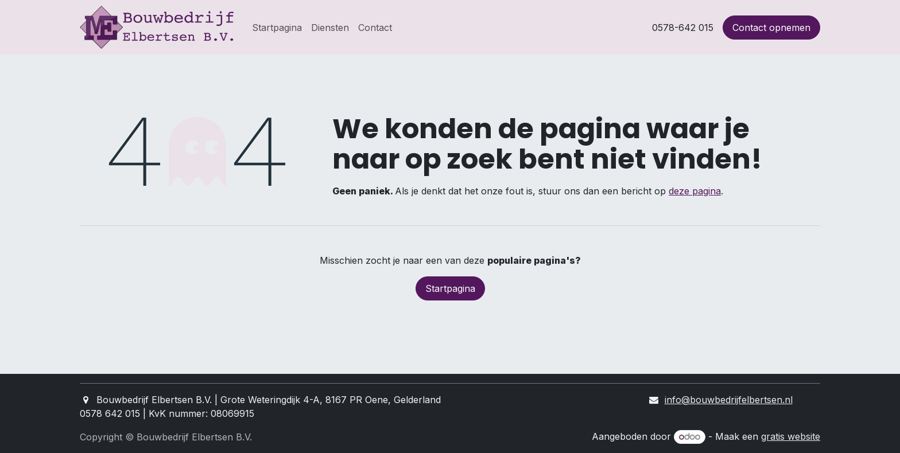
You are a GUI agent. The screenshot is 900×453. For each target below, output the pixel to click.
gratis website (790, 436)
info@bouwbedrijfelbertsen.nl (729, 399)
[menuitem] (277, 27)
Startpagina (450, 288)
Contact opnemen (771, 27)
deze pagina (695, 191)
